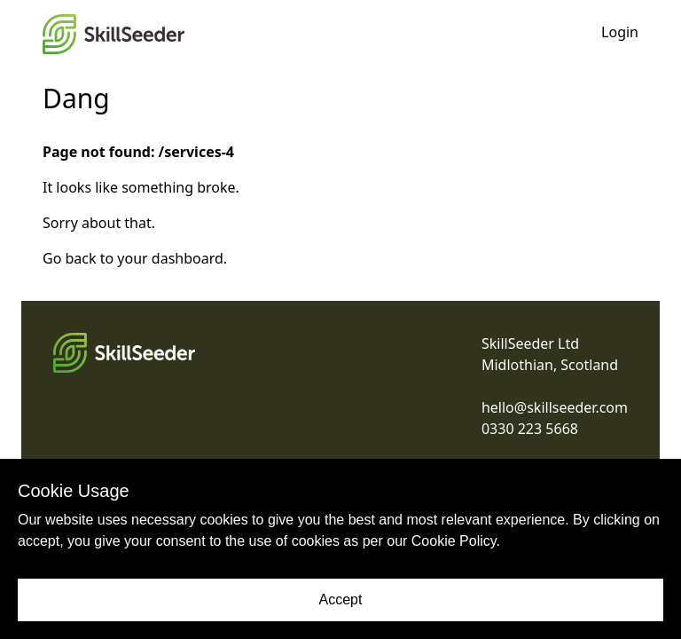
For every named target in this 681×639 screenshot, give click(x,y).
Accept (341, 599)
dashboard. (189, 258)
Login (619, 32)
